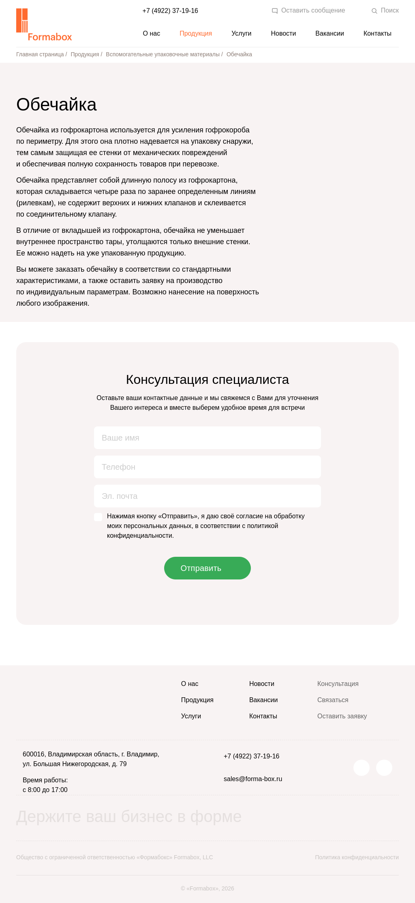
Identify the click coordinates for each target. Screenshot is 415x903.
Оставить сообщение (308, 10)
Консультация (338, 683)
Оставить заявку (342, 716)
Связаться (333, 699)
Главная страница (40, 54)
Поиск (385, 10)
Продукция (196, 33)
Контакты (377, 33)
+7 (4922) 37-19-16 (170, 10)
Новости (283, 33)
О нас (151, 33)
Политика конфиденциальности (357, 857)
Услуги (241, 33)
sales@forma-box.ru (253, 778)
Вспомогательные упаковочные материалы (163, 54)
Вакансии (329, 33)
